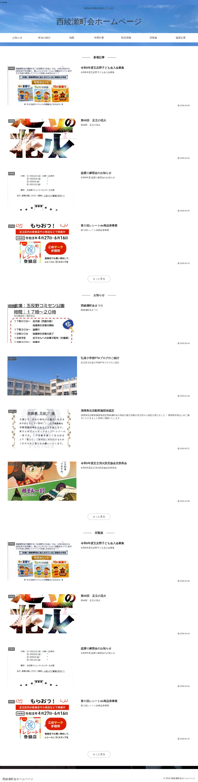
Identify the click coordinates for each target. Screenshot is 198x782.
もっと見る (99, 278)
